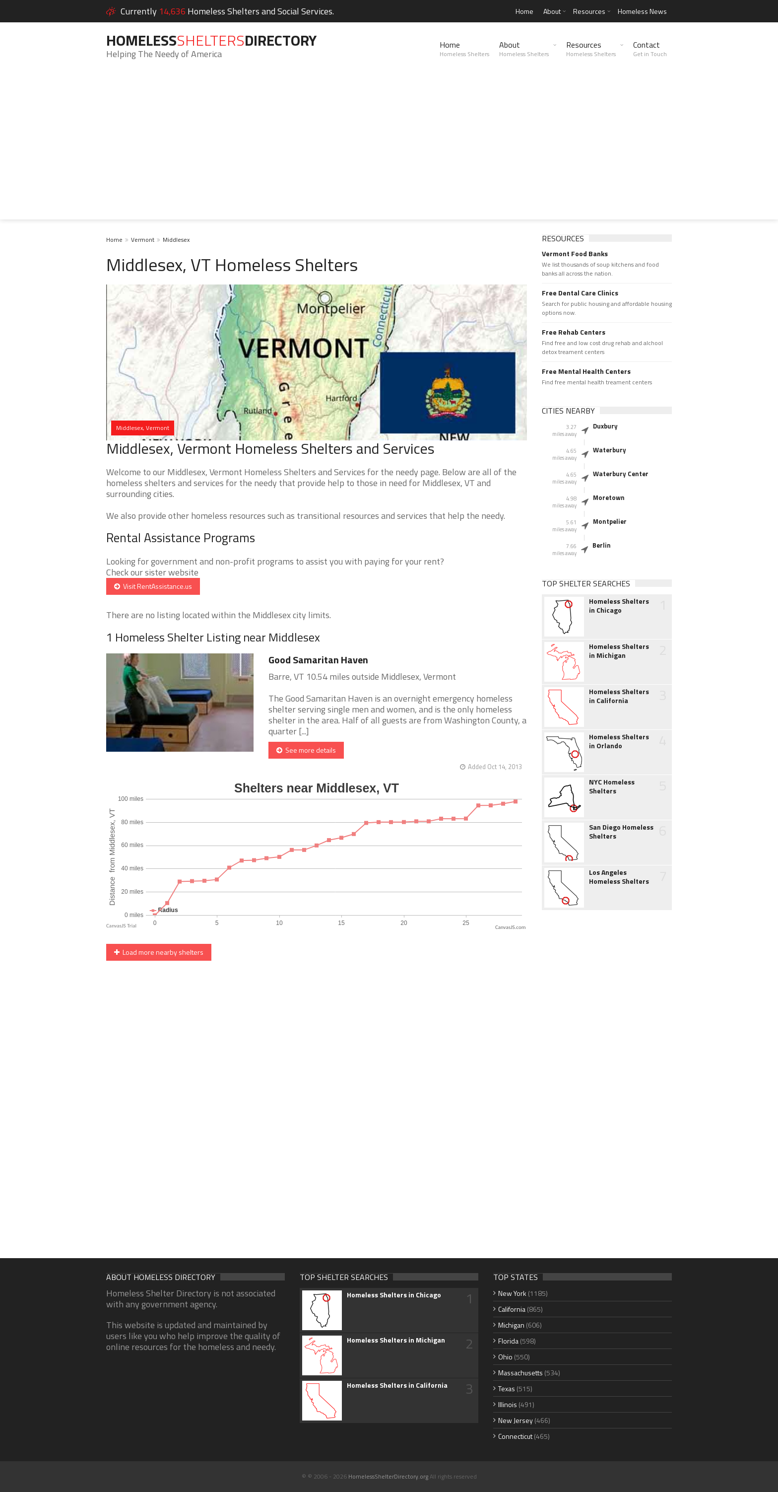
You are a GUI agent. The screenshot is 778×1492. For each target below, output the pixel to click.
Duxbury (605, 426)
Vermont (142, 239)
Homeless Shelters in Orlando (619, 741)
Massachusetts (520, 1372)
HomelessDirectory (211, 40)
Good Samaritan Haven (318, 659)
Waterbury (609, 449)
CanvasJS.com (510, 927)
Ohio (505, 1356)
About (552, 11)
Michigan (511, 1325)
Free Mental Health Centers (586, 371)
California (511, 1309)
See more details (306, 750)
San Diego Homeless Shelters (621, 832)
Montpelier (610, 521)
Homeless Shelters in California (619, 696)
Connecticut (515, 1436)
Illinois (507, 1404)
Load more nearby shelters (158, 952)
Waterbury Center (620, 473)
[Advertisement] (389, 149)
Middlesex (176, 239)
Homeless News (642, 11)
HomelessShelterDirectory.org (388, 1476)
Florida (508, 1341)
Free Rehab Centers (573, 332)
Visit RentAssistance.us (153, 586)
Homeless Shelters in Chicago (619, 606)
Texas (506, 1388)
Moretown (609, 497)
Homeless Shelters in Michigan (619, 651)
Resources (589, 11)
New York (512, 1293)
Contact (650, 49)
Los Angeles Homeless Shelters (619, 877)
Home (524, 11)
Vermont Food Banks (575, 253)
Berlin (601, 545)
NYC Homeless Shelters (612, 786)
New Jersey (515, 1420)
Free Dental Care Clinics (580, 292)
